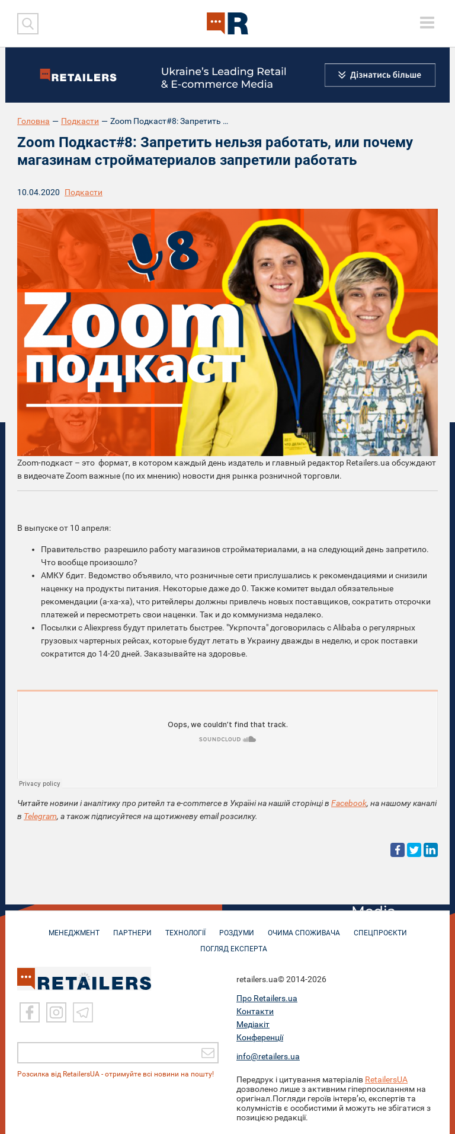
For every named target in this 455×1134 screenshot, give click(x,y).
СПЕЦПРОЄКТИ (380, 927)
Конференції (259, 1037)
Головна (33, 121)
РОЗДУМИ (236, 927)
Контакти (255, 1011)
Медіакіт (253, 1024)
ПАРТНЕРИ (132, 927)
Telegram (40, 816)
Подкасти (80, 121)
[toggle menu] (427, 22)
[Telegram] (83, 1012)
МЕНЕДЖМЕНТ (74, 927)
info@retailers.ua (268, 1056)
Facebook (349, 803)
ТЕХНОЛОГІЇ (185, 927)
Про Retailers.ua (266, 998)
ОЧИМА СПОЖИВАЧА (304, 927)
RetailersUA (386, 1079)
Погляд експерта (233, 943)
